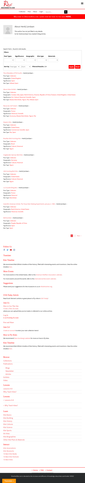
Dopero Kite (7, 122)
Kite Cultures (8, 424)
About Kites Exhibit (9, 89)
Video (5, 380)
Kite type (40, 56)
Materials (51, 56)
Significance (19, 56)
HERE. (68, 16)
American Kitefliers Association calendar (49, 275)
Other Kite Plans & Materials (14, 440)
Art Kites (6, 433)
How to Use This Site (10, 306)
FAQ (42, 470)
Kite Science (7, 427)
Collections (7, 361)
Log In (5, 315)
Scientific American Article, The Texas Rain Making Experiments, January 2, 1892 (29, 204)
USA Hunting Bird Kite (10, 171)
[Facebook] (4, 250)
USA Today (44, 298)
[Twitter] (7, 250)
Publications (8, 364)
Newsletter (10, 371)
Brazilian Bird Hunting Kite (11, 138)
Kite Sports (7, 430)
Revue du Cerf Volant (10, 106)
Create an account (9, 330)
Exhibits (6, 377)
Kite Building (8, 418)
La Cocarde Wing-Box (10, 188)
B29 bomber (7, 218)
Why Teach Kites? (9, 392)
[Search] (65, 12)
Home (35, 470)
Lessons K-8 (7, 389)
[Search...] (54, 12)
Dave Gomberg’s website (22, 338)
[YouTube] (11, 250)
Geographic (30, 56)
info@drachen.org (46, 287)
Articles (8, 374)
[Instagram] (14, 250)
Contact (49, 470)
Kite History (7, 421)
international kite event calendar (45, 279)
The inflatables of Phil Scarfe (12, 73)
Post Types (8, 56)
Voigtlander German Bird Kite (12, 155)
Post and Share (8, 322)
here (10, 267)
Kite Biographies (9, 436)
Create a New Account (10, 308)
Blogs (8, 368)
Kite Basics (7, 415)
